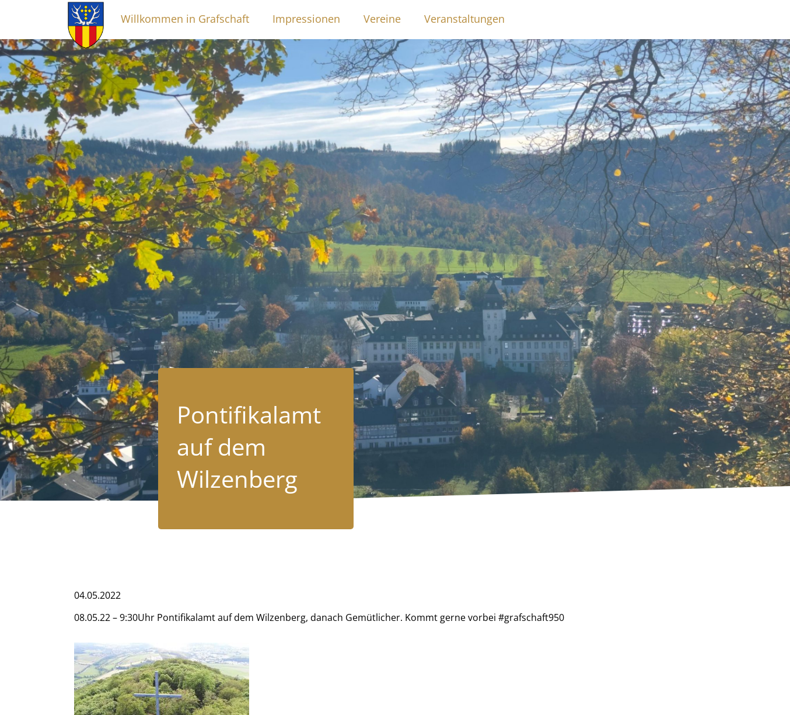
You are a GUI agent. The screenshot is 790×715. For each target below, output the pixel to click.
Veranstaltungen (464, 19)
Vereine (382, 19)
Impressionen (306, 19)
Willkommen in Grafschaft (185, 19)
